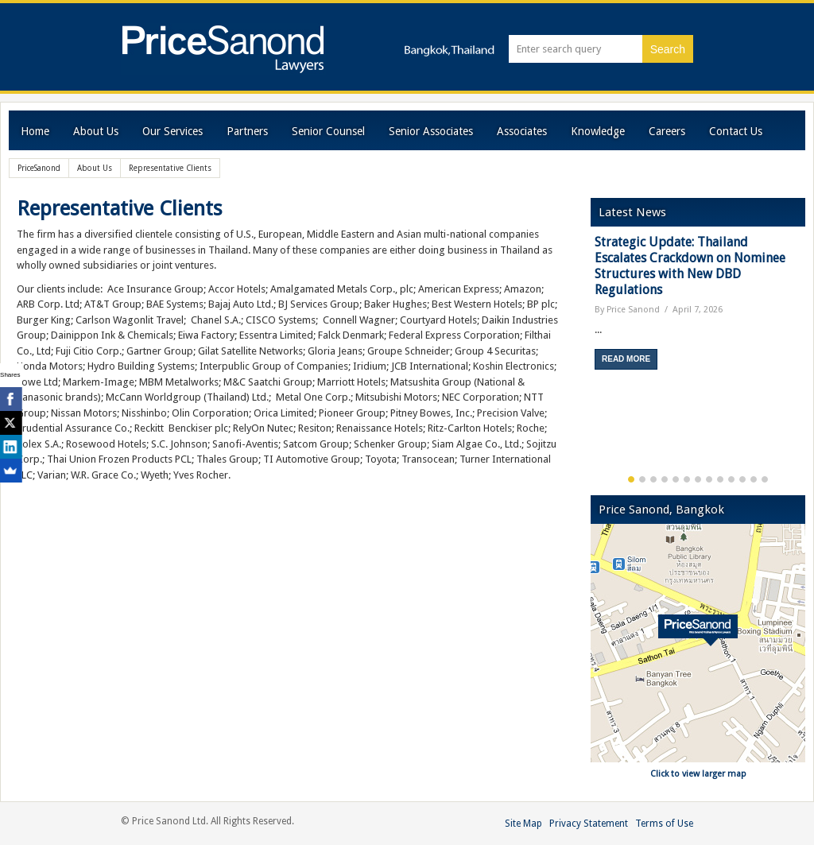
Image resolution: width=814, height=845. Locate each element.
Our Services (172, 131)
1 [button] (631, 479)
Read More (626, 359)
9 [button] (720, 479)
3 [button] (653, 479)
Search (667, 49)
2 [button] (642, 479)
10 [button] (731, 479)
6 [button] (687, 479)
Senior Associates (431, 131)
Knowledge (598, 131)
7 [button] (698, 479)
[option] (698, 308)
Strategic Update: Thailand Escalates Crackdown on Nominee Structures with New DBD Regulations (690, 266)
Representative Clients (120, 208)
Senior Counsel (328, 131)
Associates (522, 131)
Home (35, 131)
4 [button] (664, 479)
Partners (247, 131)
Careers (667, 131)
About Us (95, 131)
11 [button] (742, 479)
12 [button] (753, 479)
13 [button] (765, 479)
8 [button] (709, 479)
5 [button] (676, 479)
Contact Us (735, 131)
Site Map (523, 823)
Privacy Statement (588, 823)
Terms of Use (664, 823)
